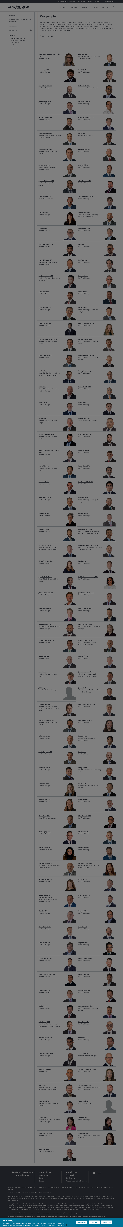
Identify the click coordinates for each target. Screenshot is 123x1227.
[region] (61, 1222)
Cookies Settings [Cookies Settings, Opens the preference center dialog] (81, 1222)
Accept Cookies (106, 1222)
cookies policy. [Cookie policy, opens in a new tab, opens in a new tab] (62, 1225)
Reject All (94, 1222)
